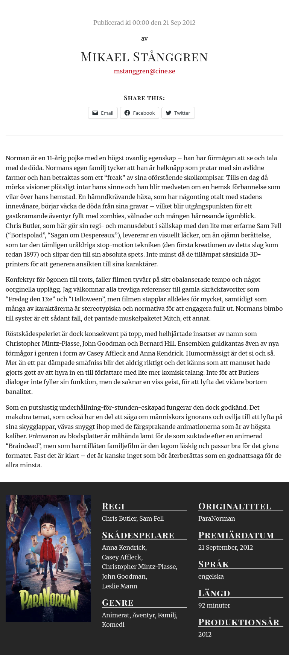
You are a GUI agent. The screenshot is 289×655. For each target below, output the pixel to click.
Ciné (23, 13)
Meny (274, 13)
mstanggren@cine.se (144, 71)
